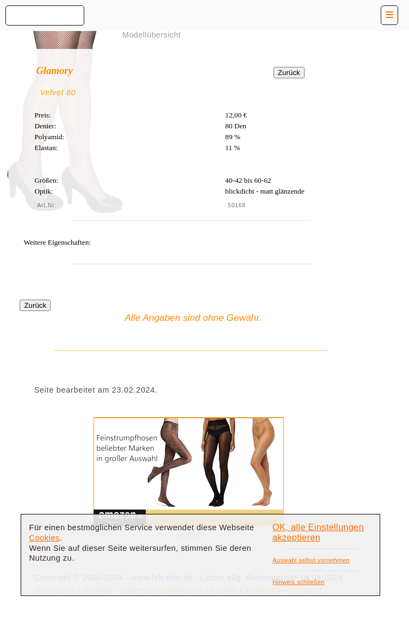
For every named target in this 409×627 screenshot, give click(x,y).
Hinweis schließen (298, 582)
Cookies (44, 537)
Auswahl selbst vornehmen (311, 560)
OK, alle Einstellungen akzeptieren (318, 532)
